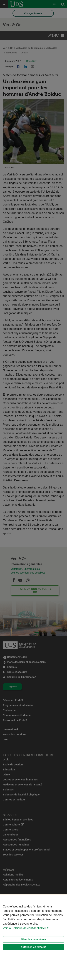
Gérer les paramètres (33, 939)
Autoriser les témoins (33, 947)
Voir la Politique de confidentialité (24, 928)
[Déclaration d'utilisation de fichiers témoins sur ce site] (33, 927)
